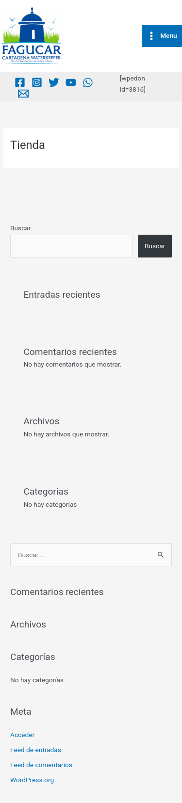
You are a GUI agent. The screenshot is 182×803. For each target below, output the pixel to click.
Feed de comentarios (41, 765)
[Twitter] (54, 82)
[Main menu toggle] (162, 36)
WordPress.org (32, 780)
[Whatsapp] (88, 82)
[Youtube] (71, 82)
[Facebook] (20, 82)
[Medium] (23, 93)
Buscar (20, 228)
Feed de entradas (35, 750)
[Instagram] (37, 82)
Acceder (22, 735)
